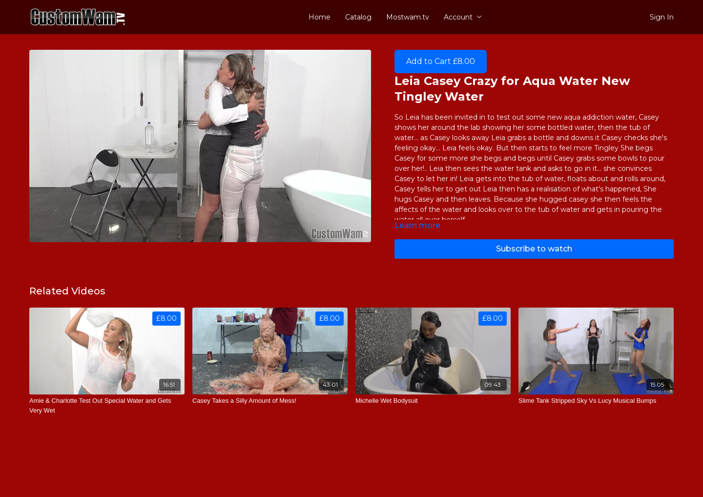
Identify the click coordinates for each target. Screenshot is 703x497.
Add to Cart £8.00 (440, 61)
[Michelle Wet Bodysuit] (433, 401)
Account (463, 17)
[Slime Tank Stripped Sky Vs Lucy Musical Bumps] (596, 401)
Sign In (662, 17)
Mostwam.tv (407, 17)
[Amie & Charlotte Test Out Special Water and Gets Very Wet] (107, 405)
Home (320, 17)
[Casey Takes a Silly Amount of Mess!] (270, 401)
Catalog (358, 17)
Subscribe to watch (534, 248)
